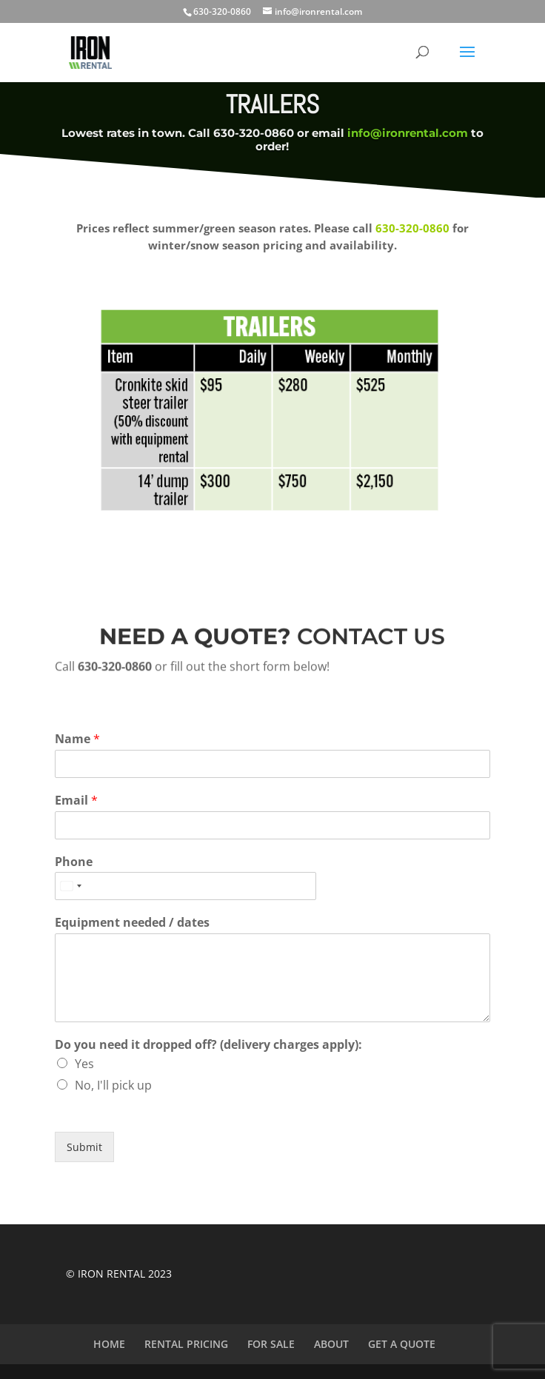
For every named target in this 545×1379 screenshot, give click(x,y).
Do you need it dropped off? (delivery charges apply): (208, 1045)
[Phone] (185, 886)
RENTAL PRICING (186, 1344)
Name (77, 739)
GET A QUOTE (401, 1344)
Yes (84, 1064)
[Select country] (70, 886)
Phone (74, 862)
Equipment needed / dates (132, 922)
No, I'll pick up (113, 1085)
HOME (109, 1344)
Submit (84, 1147)
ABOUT (331, 1344)
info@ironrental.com (407, 133)
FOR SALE (271, 1344)
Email (76, 800)
